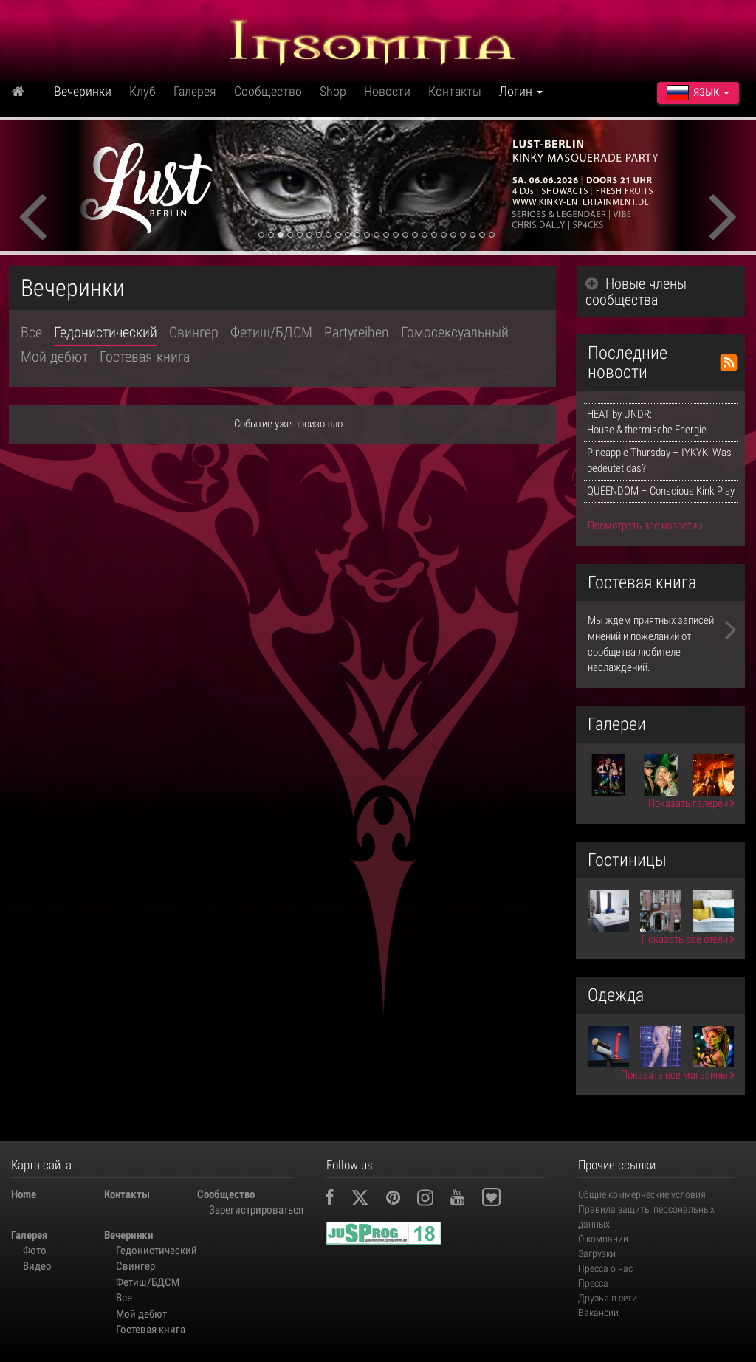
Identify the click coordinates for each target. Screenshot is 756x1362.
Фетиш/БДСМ (271, 332)
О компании (603, 1239)
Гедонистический (105, 332)
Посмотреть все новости (645, 525)
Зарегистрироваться (249, 1210)
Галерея (194, 91)
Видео (37, 1266)
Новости (387, 91)
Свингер (194, 332)
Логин (521, 91)
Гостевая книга (145, 356)
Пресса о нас (605, 1268)
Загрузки (597, 1253)
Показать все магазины (677, 1074)
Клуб (142, 91)
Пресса (593, 1283)
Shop (333, 91)
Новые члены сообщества (636, 292)
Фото (35, 1250)
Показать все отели (688, 939)
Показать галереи (691, 803)
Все (31, 332)
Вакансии (598, 1312)
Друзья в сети (607, 1298)
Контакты (454, 91)
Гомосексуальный (455, 332)
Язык (698, 92)
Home (23, 1194)
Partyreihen (356, 332)
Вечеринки (82, 91)
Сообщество (268, 91)
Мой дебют (54, 356)
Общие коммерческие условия (642, 1194)
